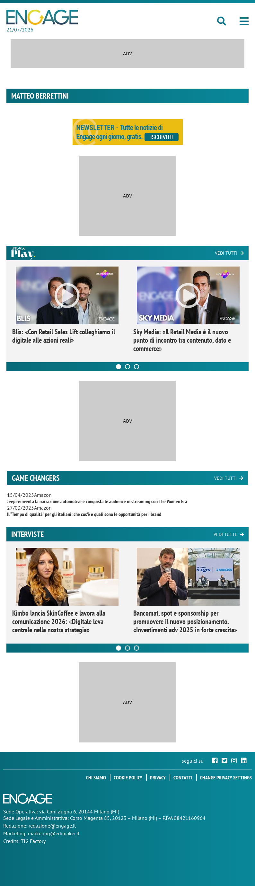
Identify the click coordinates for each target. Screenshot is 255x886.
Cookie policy (128, 777)
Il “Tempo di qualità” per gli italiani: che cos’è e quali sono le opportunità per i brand (84, 514)
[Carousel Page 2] (127, 366)
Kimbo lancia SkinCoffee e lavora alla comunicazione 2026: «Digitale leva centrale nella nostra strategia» (58, 621)
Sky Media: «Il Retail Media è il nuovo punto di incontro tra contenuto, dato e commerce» (182, 340)
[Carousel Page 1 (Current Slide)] (118, 366)
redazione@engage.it (52, 825)
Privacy (158, 777)
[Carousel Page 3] (136, 366)
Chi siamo (96, 777)
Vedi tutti (226, 253)
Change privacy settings (226, 777)
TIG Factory (33, 841)
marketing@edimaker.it (53, 833)
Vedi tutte (225, 534)
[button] (244, 21)
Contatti (182, 777)
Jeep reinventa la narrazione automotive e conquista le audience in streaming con (97, 501)
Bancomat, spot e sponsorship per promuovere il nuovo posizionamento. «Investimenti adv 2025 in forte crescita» (185, 621)
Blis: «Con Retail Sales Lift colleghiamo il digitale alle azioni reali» (63, 336)
